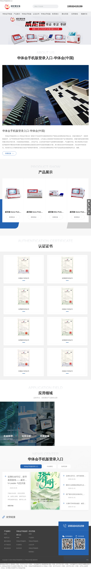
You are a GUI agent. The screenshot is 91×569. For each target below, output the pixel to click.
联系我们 (55, 14)
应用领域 (74, 14)
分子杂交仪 (7, 544)
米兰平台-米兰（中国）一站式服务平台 (67, 564)
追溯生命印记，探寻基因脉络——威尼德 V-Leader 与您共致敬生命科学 (17, 481)
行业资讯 (19, 544)
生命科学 (8, 436)
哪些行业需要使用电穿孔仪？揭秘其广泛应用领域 (76, 485)
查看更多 (13, 217)
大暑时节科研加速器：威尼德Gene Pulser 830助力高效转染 (76, 503)
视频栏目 (84, 14)
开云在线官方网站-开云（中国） (19, 566)
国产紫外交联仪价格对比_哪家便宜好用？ (76, 494)
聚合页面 (64, 14)
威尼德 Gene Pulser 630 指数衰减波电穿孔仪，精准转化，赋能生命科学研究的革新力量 (78, 212)
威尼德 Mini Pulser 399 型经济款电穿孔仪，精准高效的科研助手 (56, 212)
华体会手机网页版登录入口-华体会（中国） (41, 566)
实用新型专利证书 (67, 278)
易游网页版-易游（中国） (49, 564)
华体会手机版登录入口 (6, 1)
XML (87, 560)
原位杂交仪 (7, 548)
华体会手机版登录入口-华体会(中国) (45, 14)
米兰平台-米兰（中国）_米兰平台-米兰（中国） (66, 566)
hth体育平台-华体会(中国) (18, 568)
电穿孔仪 (6, 537)
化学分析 (26, 436)
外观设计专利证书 (23, 278)
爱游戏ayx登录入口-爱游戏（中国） (10, 564)
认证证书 (36, 14)
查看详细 (11, 506)
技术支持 (19, 548)
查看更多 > (9, 153)
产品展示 (17, 14)
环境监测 (44, 436)
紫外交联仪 (7, 541)
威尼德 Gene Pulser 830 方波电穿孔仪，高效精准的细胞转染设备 (13, 212)
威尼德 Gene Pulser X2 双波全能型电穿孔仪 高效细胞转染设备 (34, 212)
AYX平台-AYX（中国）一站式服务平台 (31, 564)
